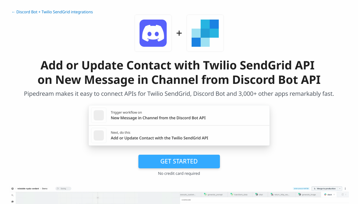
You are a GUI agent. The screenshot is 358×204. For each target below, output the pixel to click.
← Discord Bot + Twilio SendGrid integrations (52, 12)
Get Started (179, 161)
